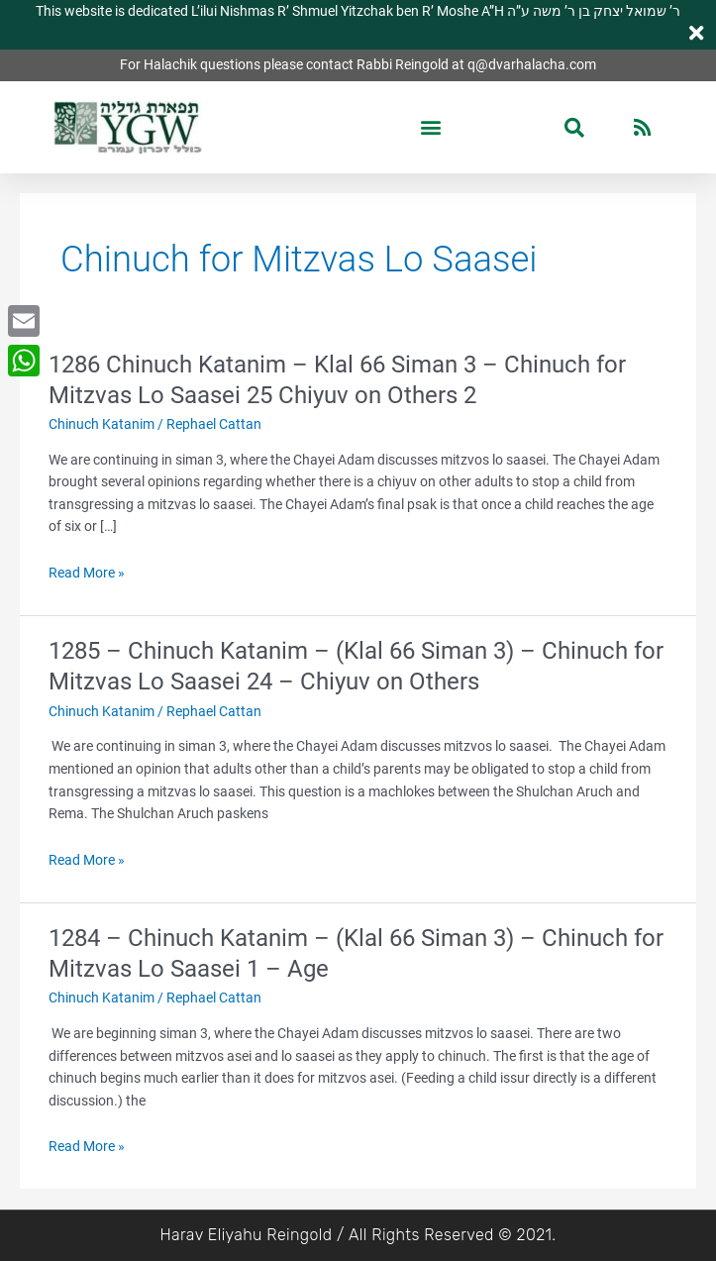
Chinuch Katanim (101, 424)
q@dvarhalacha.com (531, 64)
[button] (431, 127)
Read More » (87, 573)
